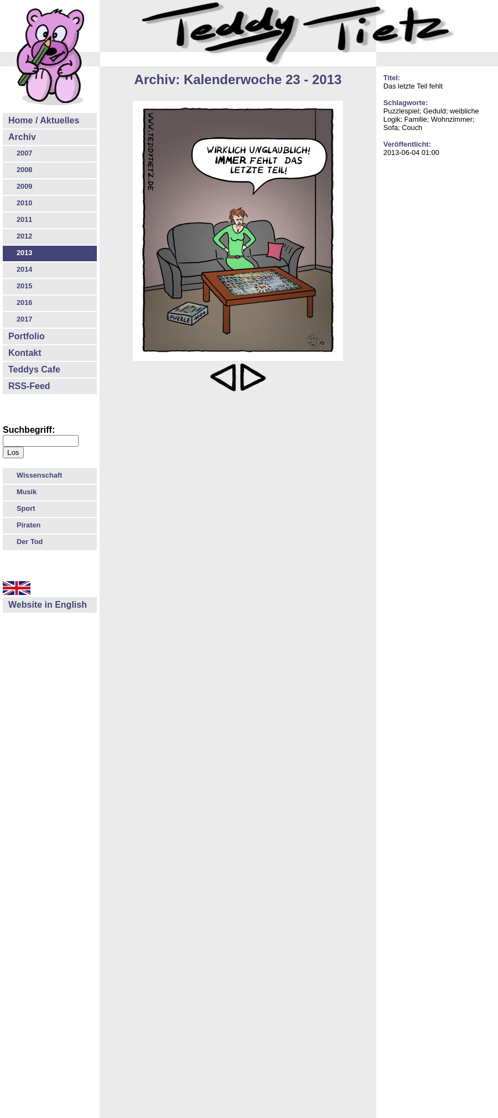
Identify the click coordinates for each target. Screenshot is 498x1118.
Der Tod (30, 541)
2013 (24, 253)
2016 (24, 302)
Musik (27, 492)
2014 (24, 269)
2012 (24, 236)
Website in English (47, 604)
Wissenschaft (39, 475)
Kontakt (25, 353)
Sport (26, 508)
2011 (24, 219)
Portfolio (26, 336)
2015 (24, 286)
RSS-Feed (29, 386)
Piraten (28, 525)
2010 (24, 203)
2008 (24, 169)
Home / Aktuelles (43, 120)
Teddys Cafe (34, 369)
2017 (24, 319)
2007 (24, 153)
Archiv (22, 137)
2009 (24, 186)
